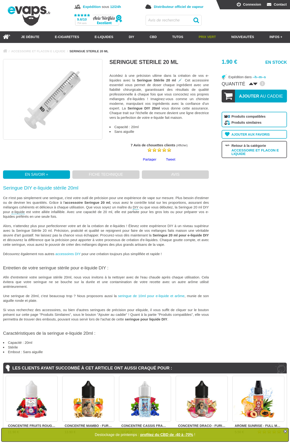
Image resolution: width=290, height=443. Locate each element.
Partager (150, 159)
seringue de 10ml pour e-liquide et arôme (151, 296)
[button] (106, 188)
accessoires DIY (67, 254)
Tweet (170, 159)
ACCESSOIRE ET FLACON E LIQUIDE (38, 51)
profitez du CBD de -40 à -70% (166, 435)
